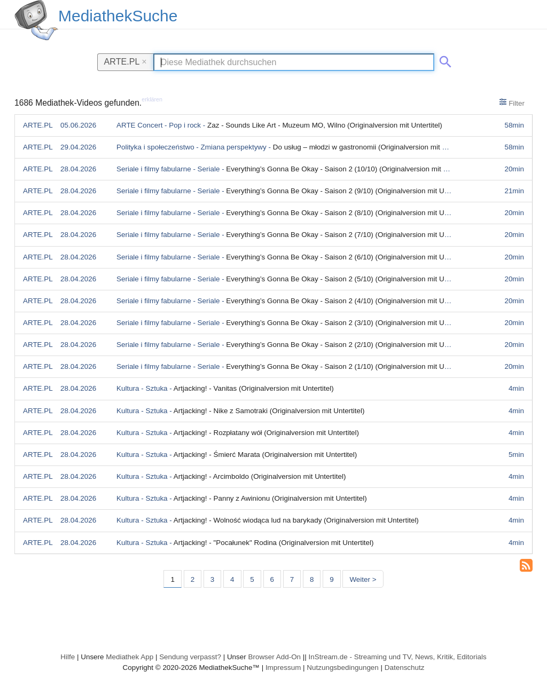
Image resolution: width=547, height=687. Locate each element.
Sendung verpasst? (190, 657)
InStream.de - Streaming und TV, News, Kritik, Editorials (398, 657)
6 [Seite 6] (272, 579)
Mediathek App (129, 657)
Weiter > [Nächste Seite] (362, 579)
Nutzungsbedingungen (343, 668)
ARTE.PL (125, 61)
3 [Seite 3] (212, 579)
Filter (512, 102)
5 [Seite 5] (252, 579)
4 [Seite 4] (232, 579)
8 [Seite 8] (312, 579)
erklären (152, 99)
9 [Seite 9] (331, 579)
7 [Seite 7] (292, 579)
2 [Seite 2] (192, 579)
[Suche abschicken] (443, 59)
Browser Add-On (274, 657)
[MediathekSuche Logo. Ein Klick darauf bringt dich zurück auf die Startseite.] (36, 20)
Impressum (283, 668)
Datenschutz (405, 668)
